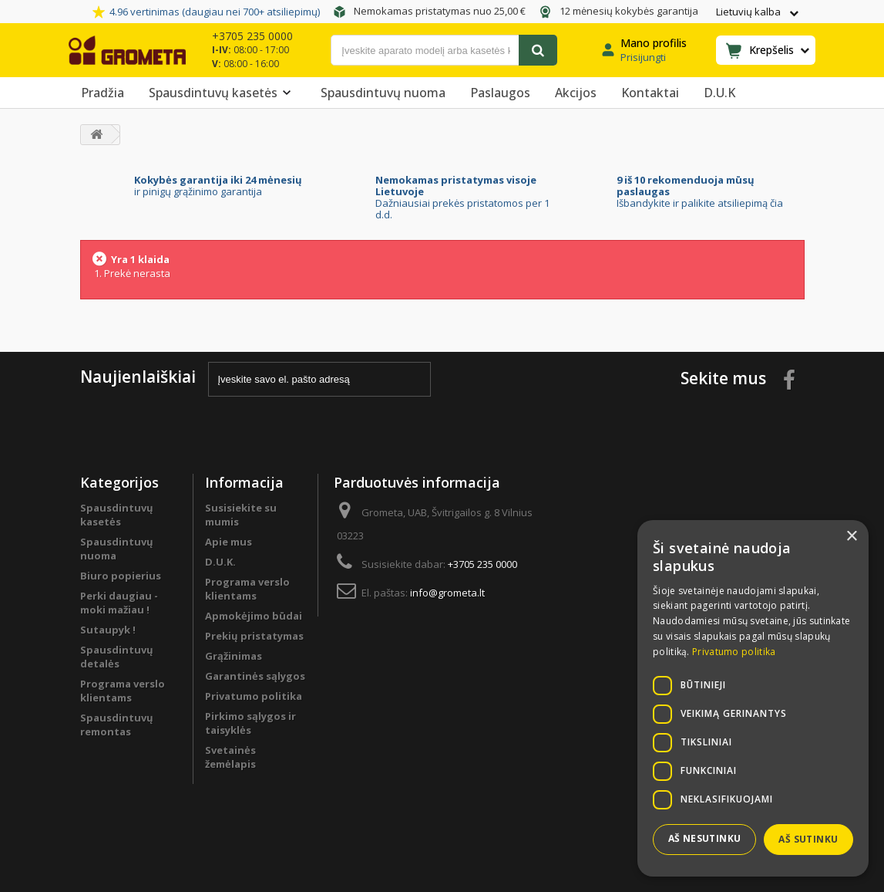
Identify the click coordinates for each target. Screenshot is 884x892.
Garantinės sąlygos (255, 676)
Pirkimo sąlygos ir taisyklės (250, 723)
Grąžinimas (233, 656)
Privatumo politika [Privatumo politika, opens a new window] (733, 651)
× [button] (851, 536)
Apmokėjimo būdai (253, 616)
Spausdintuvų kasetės (222, 92)
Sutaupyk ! (108, 630)
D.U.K (719, 92)
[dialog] (753, 698)
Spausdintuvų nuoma (383, 92)
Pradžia (102, 92)
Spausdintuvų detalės (116, 657)
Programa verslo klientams (122, 690)
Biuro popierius (120, 576)
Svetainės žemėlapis (230, 757)
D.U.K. (220, 562)
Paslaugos (500, 92)
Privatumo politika (253, 696)
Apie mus (228, 542)
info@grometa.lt (447, 593)
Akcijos (576, 92)
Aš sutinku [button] (808, 839)
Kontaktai (650, 92)
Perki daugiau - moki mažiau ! (119, 603)
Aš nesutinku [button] (704, 838)
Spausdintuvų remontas (116, 724)
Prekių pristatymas (254, 636)
